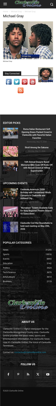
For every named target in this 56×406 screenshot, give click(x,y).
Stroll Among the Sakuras (37, 147)
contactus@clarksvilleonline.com (30, 352)
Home (5, 11)
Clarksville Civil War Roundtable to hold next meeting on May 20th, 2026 (36, 226)
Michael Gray (16, 11)
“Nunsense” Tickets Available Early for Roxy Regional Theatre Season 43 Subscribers (36, 211)
